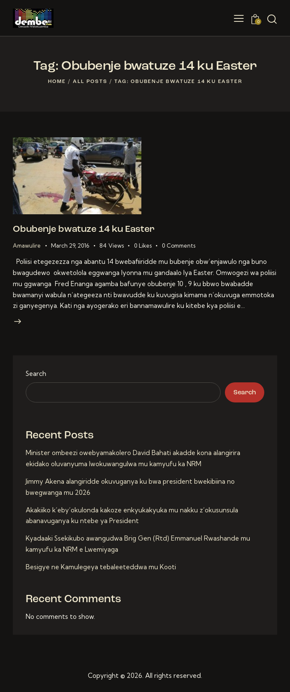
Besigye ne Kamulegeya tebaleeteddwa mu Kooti (101, 568)
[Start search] (272, 19)
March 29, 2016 (70, 245)
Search (36, 374)
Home (57, 81)
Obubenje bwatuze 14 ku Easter (85, 230)
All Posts (90, 81)
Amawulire (27, 245)
